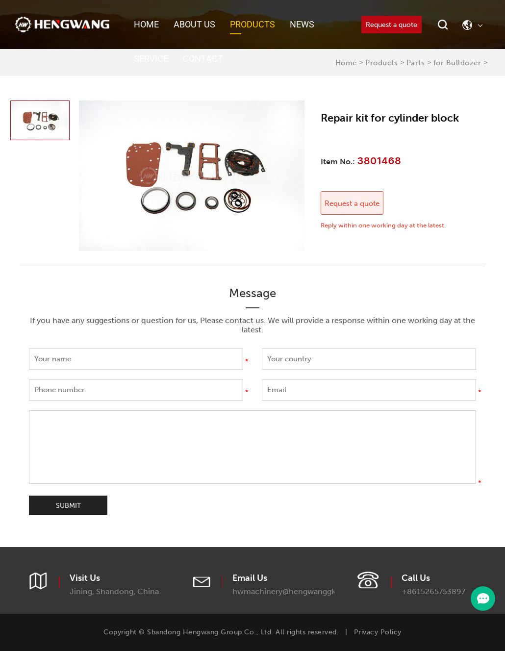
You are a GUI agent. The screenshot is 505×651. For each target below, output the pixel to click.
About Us (194, 24)
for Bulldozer (457, 62)
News (302, 24)
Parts (415, 62)
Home (146, 24)
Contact (203, 58)
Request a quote (391, 25)
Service (151, 58)
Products (252, 24)
